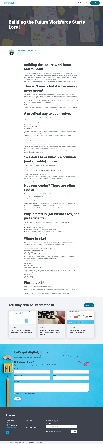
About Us (65, 3)
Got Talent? (29, 421)
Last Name (55, 369)
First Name (17, 369)
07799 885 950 (29, 276)
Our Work (73, 3)
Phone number (56, 375)
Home (59, 3)
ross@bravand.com (30, 278)
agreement (57, 431)
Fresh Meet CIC (48, 94)
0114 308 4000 (29, 252)
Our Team (81, 3)
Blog (87, 3)
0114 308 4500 (29, 266)
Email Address (18, 375)
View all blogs (89, 305)
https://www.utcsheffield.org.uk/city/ (47, 258)
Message (16, 381)
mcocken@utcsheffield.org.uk (33, 268)
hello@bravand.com (11, 427)
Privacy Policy (31, 393)
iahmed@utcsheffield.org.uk (32, 254)
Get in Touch (95, 3)
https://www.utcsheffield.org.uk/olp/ (33, 250)
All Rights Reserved (31, 442)
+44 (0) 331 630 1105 (50, 365)
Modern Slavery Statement (32, 427)
